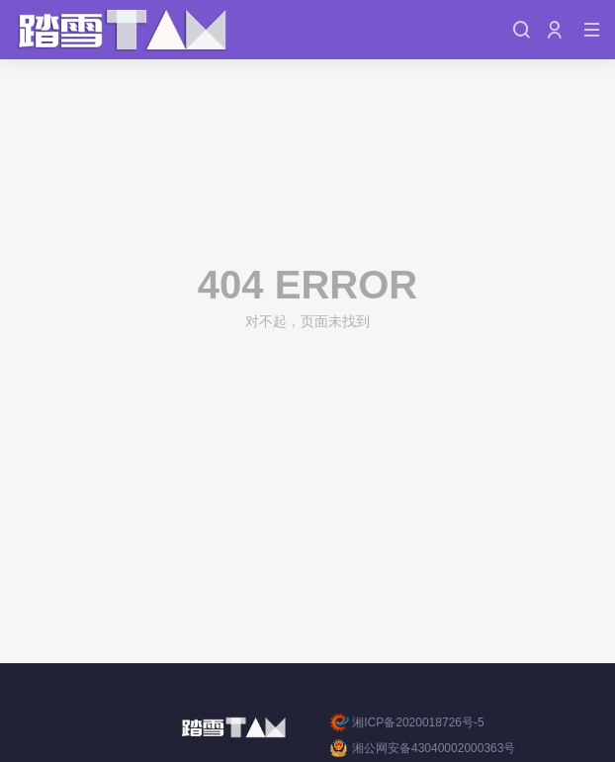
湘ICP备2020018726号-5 (406, 722)
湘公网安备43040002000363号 (422, 748)
